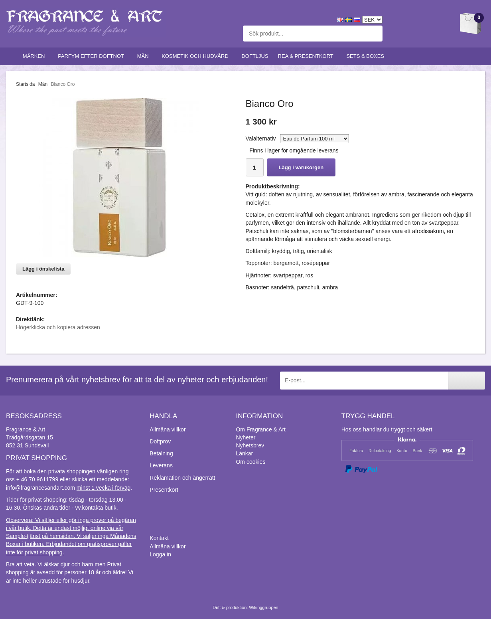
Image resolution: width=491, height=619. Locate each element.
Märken (35, 56)
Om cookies (250, 462)
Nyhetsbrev (250, 445)
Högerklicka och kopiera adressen (58, 327)
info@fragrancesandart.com (40, 488)
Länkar (244, 453)
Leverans (161, 465)
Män (144, 56)
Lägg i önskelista (43, 269)
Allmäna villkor (167, 429)
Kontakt (159, 538)
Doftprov (160, 441)
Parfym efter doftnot (93, 56)
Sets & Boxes (366, 56)
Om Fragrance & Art (260, 429)
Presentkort (164, 489)
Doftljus (254, 56)
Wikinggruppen (263, 607)
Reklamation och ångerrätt (182, 478)
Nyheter (245, 437)
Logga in (160, 554)
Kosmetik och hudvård (197, 56)
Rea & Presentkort (307, 56)
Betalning (161, 453)
